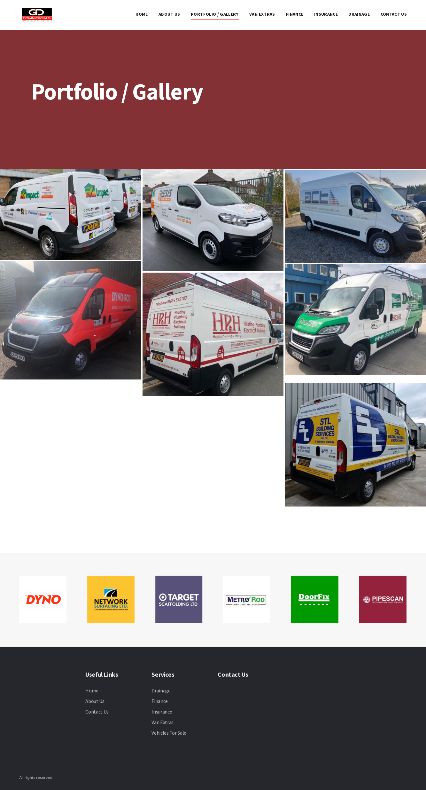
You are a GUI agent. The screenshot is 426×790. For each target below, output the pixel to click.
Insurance (326, 14)
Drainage (359, 14)
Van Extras (262, 14)
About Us (169, 14)
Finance (294, 14)
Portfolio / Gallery (215, 14)
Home (142, 14)
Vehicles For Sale (168, 733)
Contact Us (394, 14)
